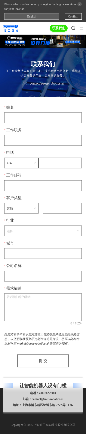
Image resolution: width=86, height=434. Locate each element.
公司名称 (14, 266)
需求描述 (14, 288)
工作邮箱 (14, 175)
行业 (10, 221)
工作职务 (14, 130)
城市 (10, 243)
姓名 (10, 107)
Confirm (73, 16)
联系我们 (58, 28)
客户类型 (14, 198)
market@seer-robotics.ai (33, 344)
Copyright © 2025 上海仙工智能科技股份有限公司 (43, 425)
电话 (10, 153)
